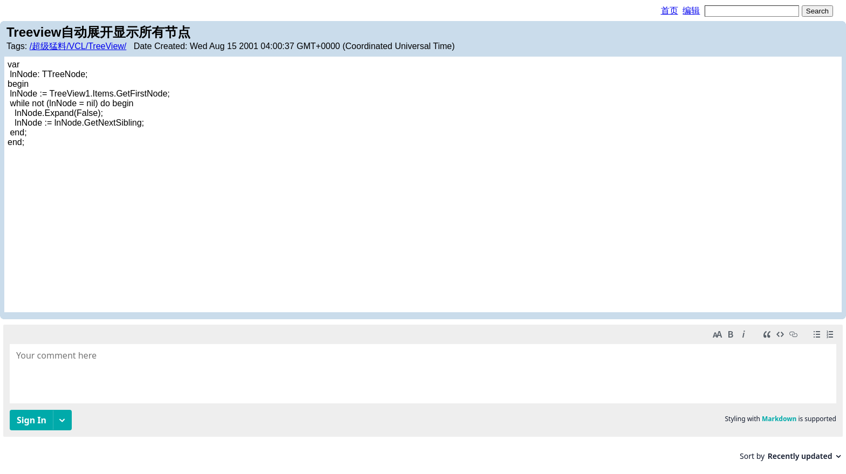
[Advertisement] (423, 228)
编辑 (691, 10)
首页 (669, 10)
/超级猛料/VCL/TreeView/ (78, 46)
